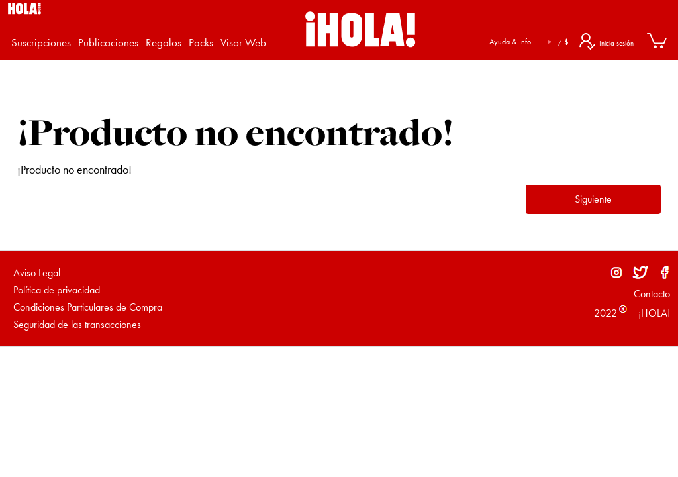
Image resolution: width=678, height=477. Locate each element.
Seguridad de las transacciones (77, 324)
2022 (605, 313)
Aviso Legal (36, 273)
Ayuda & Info (510, 41)
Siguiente (593, 199)
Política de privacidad (56, 290)
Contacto (652, 294)
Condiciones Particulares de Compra (87, 307)
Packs (201, 42)
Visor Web (243, 42)
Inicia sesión (616, 43)
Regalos (163, 42)
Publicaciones (108, 42)
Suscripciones (41, 42)
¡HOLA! (653, 313)
